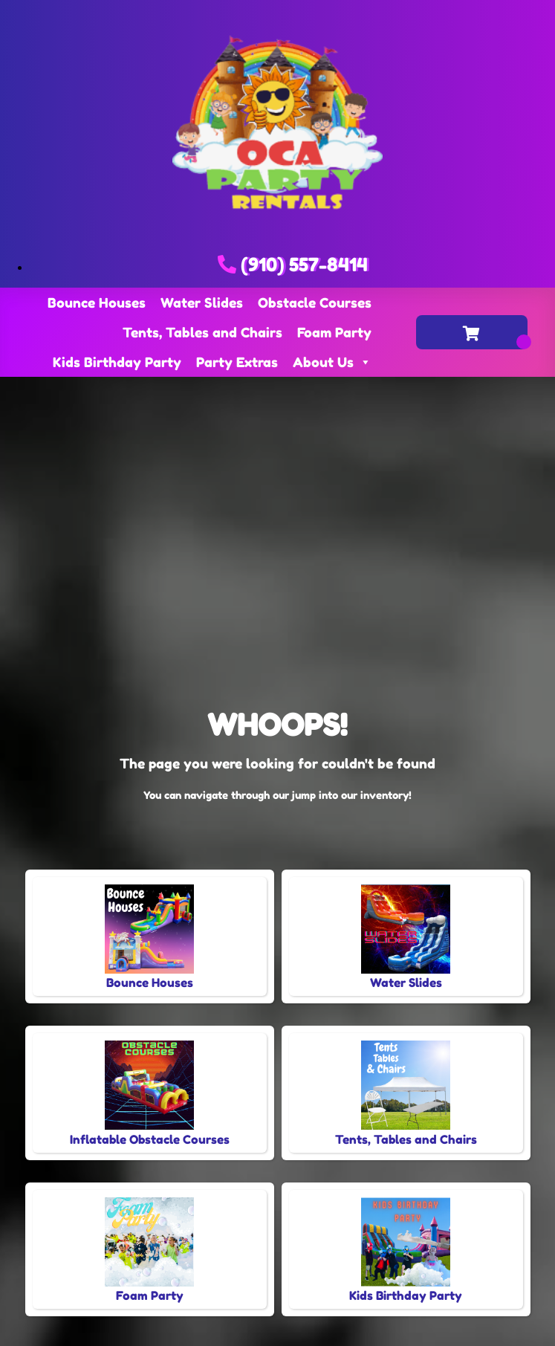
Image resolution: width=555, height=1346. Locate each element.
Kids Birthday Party (117, 362)
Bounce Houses (97, 302)
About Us (332, 362)
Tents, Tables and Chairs (202, 332)
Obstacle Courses (314, 302)
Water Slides (201, 302)
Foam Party (334, 332)
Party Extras (237, 362)
